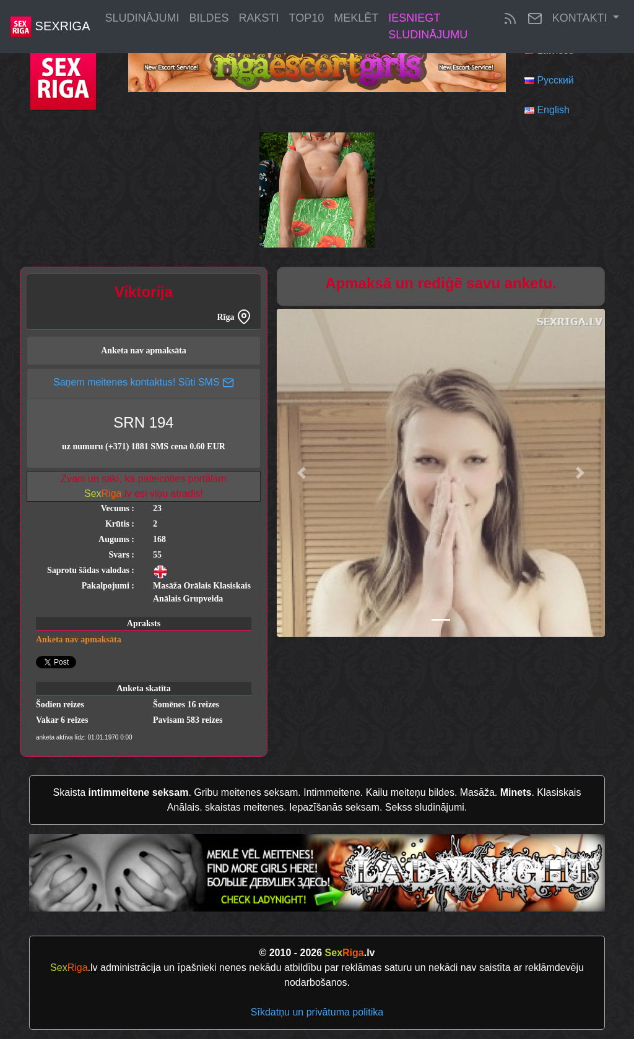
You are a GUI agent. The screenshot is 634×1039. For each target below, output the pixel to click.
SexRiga (50, 27)
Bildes (209, 18)
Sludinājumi (142, 18)
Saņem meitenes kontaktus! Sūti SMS (143, 382)
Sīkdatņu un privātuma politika (317, 1012)
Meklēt (356, 18)
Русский (555, 80)
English (553, 110)
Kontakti (581, 18)
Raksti (259, 18)
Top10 (306, 18)
